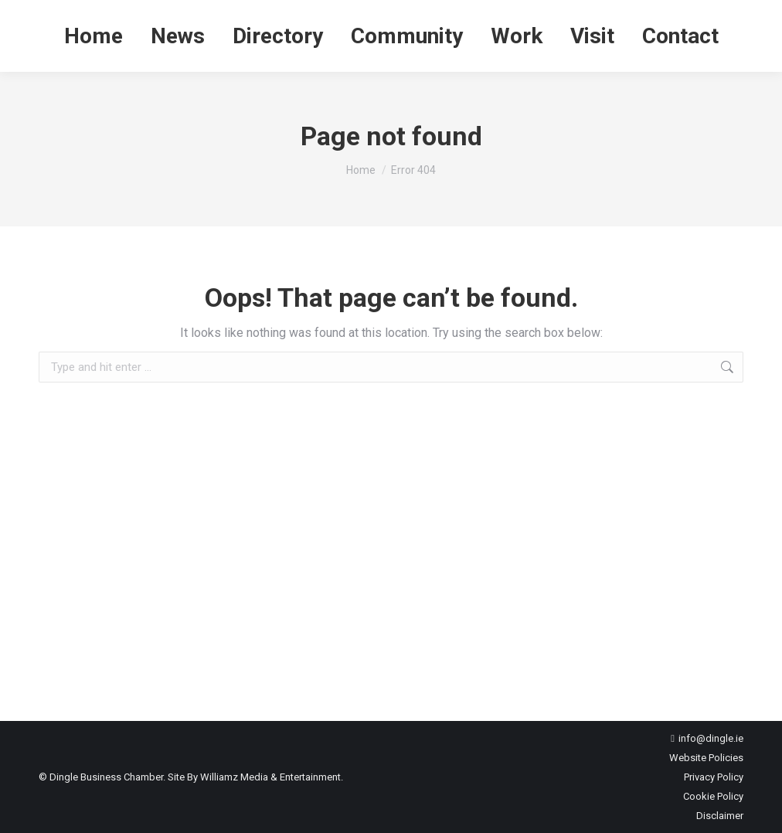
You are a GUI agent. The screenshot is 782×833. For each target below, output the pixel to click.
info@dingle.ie (710, 738)
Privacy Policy (713, 777)
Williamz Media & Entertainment (270, 777)
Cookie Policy (713, 796)
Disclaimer (719, 815)
